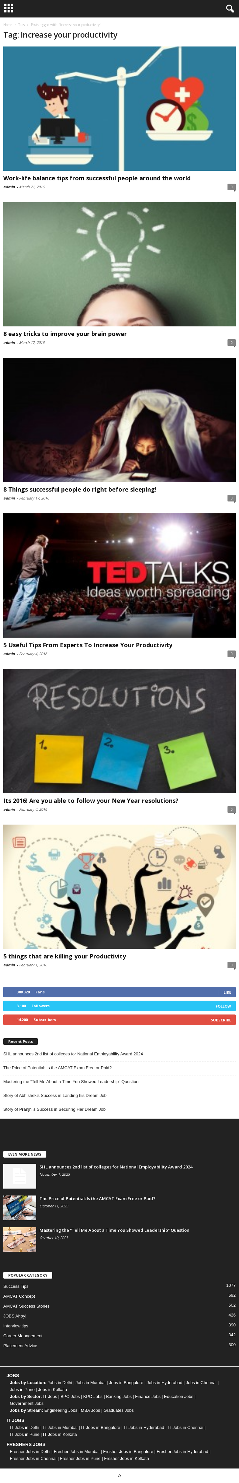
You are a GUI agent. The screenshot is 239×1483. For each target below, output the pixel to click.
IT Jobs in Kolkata (60, 1434)
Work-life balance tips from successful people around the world (97, 178)
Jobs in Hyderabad (164, 1382)
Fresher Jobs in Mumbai (76, 1451)
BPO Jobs (70, 1396)
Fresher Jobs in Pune (80, 1458)
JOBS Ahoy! (14, 1316)
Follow (223, 1006)
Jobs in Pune (22, 1389)
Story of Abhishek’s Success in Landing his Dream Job (55, 1095)
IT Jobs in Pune (24, 1434)
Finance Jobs (147, 1396)
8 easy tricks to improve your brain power (65, 334)
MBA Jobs (90, 1410)
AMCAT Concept (19, 1296)
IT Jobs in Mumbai (60, 1427)
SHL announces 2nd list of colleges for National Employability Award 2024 (73, 1053)
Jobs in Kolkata (52, 1389)
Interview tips (15, 1325)
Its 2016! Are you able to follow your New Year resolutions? (91, 800)
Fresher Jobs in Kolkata (126, 1458)
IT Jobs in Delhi (24, 1427)
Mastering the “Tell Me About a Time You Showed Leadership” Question (70, 1081)
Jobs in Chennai (201, 1382)
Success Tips (16, 1286)
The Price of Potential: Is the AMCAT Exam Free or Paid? (57, 1067)
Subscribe (221, 1019)
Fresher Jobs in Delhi (30, 1451)
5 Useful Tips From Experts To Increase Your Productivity (87, 645)
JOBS (13, 1375)
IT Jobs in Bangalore (100, 1427)
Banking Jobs (118, 1396)
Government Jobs (27, 1403)
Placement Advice (20, 1345)
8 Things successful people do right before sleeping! (79, 489)
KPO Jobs (93, 1396)
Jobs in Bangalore (126, 1382)
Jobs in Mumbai (91, 1382)
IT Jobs (50, 1396)
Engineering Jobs (60, 1410)
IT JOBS (15, 1420)
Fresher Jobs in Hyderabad (182, 1451)
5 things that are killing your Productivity (64, 956)
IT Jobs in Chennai (185, 1427)
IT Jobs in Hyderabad (144, 1427)
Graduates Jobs (119, 1410)
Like (227, 992)
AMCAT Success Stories (26, 1306)
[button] (229, 9)
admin (9, 186)
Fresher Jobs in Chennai (33, 1458)
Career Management (22, 1335)
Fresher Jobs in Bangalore (128, 1451)
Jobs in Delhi (60, 1382)
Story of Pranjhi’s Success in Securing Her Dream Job (54, 1109)
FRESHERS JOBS (26, 1444)
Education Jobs (178, 1396)
